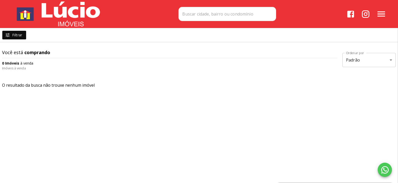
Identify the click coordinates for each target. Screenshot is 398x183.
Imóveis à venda (14, 68)
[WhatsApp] (385, 170)
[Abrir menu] (381, 14)
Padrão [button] (353, 60)
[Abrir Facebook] (350, 14)
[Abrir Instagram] (365, 14)
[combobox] (227, 14)
